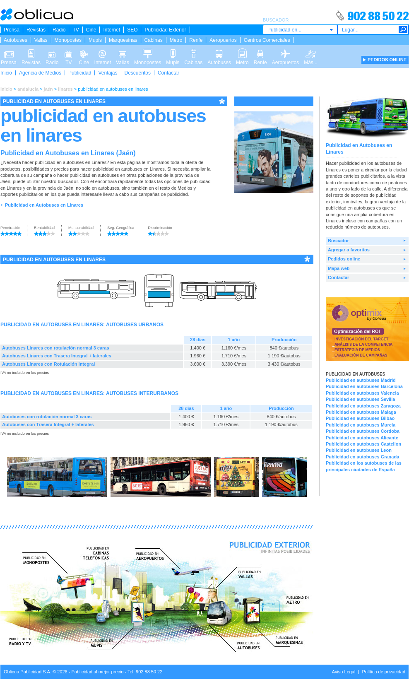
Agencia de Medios (40, 73)
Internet (111, 30)
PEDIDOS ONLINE (387, 59)
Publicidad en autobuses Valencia (362, 393)
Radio (59, 30)
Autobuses (15, 40)
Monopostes (68, 40)
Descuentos (138, 73)
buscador (68, 181)
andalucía (27, 89)
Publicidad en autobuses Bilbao (360, 418)
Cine (91, 30)
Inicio (6, 73)
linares (65, 89)
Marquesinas (123, 40)
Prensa (11, 30)
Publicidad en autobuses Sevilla (360, 399)
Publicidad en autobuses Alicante (362, 437)
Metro (176, 40)
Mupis (95, 40)
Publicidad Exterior (165, 30)
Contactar (168, 73)
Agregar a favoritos (349, 249)
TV (75, 30)
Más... (311, 53)
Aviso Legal (344, 671)
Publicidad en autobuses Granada (362, 456)
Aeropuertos (222, 40)
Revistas (36, 30)
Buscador (338, 240)
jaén (48, 89)
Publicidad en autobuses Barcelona (364, 386)
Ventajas (107, 73)
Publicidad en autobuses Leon (359, 450)
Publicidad (79, 73)
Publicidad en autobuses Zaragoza (363, 405)
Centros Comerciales (267, 40)
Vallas (41, 40)
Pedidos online (344, 258)
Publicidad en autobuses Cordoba (362, 431)
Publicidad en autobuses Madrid (361, 380)
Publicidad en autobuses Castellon (363, 443)
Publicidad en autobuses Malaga (361, 412)
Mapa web (339, 268)
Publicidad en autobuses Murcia (360, 424)
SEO (132, 30)
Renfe (195, 40)
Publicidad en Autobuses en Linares (44, 204)
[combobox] (300, 29)
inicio (6, 89)
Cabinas (153, 40)
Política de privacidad (383, 671)
